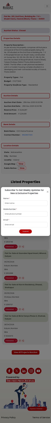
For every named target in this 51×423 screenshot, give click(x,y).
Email (6, 220)
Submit (26, 231)
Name (6, 198)
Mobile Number (10, 209)
